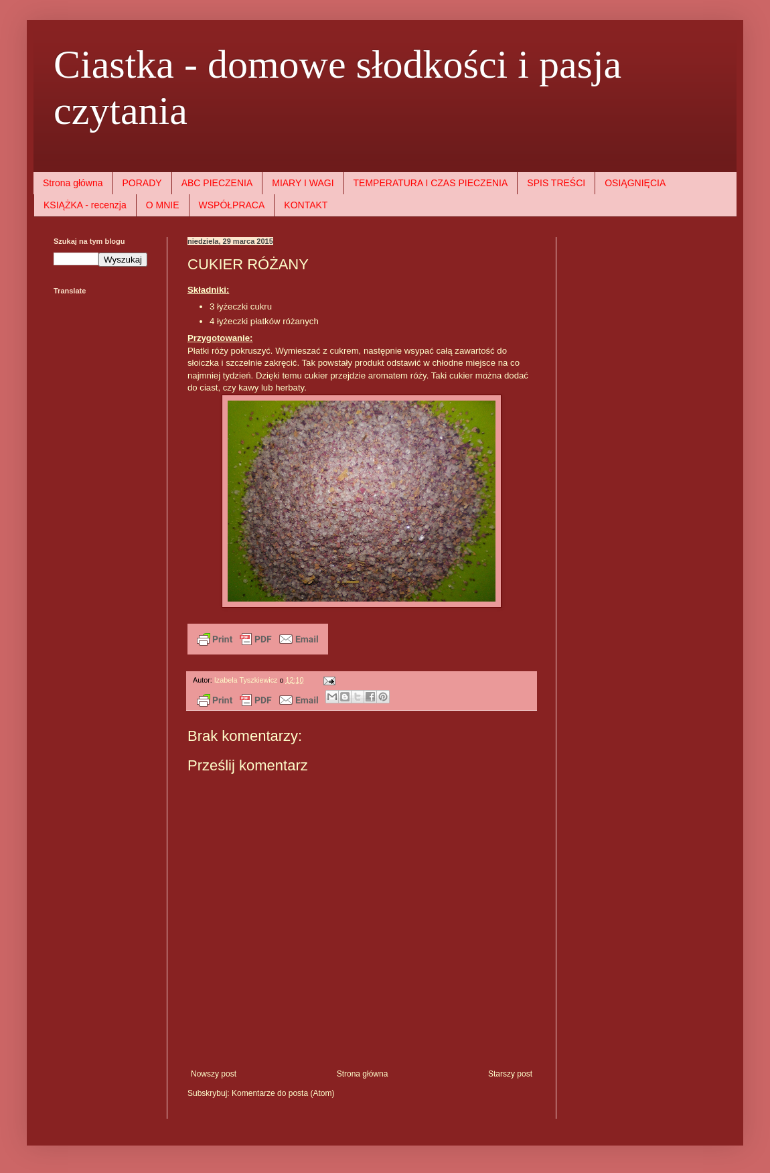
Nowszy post (213, 1074)
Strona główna (73, 183)
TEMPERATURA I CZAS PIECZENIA (431, 183)
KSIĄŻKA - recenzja (85, 205)
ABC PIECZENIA (217, 183)
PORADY (142, 183)
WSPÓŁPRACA (232, 205)
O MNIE (162, 205)
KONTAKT (305, 205)
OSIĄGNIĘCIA (635, 183)
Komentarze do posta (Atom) (283, 1093)
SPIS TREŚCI (556, 183)
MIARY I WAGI (302, 183)
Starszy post (510, 1074)
